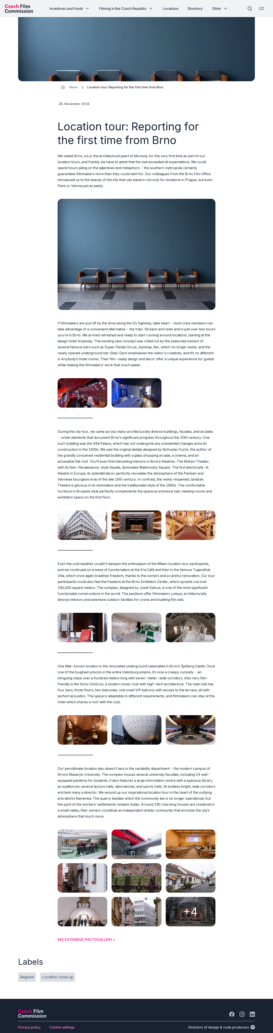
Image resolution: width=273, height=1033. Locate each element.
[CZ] (260, 8)
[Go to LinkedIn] (252, 1007)
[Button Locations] (170, 8)
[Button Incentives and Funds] (69, 8)
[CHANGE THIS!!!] (63, 89)
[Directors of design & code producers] (221, 1019)
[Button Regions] (27, 970)
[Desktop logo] (20, 8)
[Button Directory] (195, 8)
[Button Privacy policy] (29, 1019)
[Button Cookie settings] (61, 1019)
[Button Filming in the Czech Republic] (126, 8)
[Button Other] (220, 8)
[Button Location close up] (57, 970)
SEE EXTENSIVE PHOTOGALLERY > (86, 932)
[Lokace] (73, 89)
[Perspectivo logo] (32, 1009)
